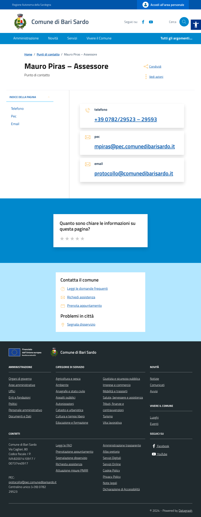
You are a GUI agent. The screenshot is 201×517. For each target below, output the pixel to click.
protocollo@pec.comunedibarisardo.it (33, 482)
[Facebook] (141, 21)
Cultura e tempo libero (70, 416)
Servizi (72, 38)
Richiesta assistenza (69, 464)
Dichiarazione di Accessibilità (121, 489)
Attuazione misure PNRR (72, 470)
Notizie (154, 378)
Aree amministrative (22, 385)
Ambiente (62, 385)
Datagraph (185, 510)
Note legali (110, 483)
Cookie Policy (111, 470)
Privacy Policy (112, 476)
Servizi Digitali (112, 457)
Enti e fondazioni (19, 397)
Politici (13, 403)
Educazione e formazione (72, 422)
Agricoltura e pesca (68, 378)
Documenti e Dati (20, 416)
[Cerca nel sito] (184, 21)
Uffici (12, 391)
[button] (196, 25)
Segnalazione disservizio (71, 457)
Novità (53, 38)
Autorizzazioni (65, 403)
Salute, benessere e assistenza (123, 397)
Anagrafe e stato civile (70, 391)
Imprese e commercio (117, 385)
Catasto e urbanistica (69, 410)
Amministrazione (26, 38)
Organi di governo (20, 378)
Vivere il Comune (99, 38)
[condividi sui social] (152, 66)
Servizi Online (112, 464)
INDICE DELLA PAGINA (29, 97)
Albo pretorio (111, 451)
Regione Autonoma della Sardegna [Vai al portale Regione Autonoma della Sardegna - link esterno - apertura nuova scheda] (31, 5)
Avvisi (154, 391)
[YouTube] (149, 21)
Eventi (154, 423)
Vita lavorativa (112, 422)
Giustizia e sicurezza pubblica (121, 378)
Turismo (108, 416)
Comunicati (157, 385)
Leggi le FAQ (64, 445)
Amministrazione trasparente (122, 445)
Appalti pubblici (65, 397)
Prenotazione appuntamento (74, 451)
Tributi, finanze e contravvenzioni (113, 406)
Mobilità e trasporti (115, 391)
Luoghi (154, 417)
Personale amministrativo (25, 410)
